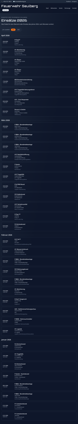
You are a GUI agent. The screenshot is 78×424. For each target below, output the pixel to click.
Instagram (74, 1)
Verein (61, 8)
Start (47, 8)
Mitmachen (54, 8)
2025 (18, 29)
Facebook (68, 1)
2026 (13, 29)
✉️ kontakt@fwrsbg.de (19, 1)
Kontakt (74, 8)
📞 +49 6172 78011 (6, 1)
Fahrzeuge (67, 8)
